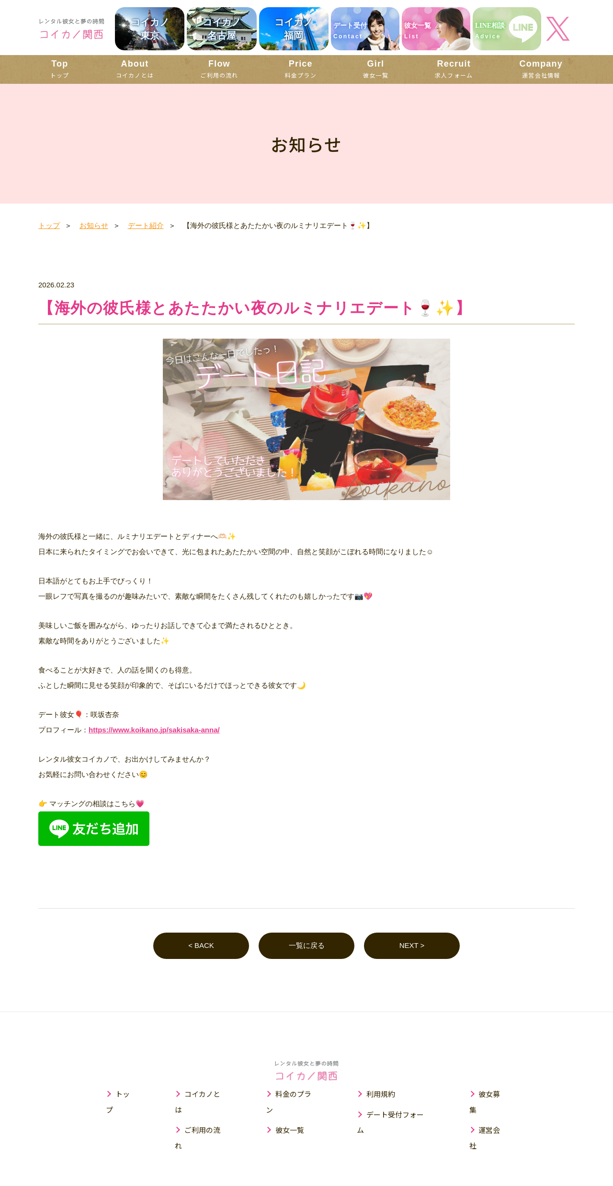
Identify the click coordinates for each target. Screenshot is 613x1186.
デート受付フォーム (398, 1114)
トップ (59, 68)
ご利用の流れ (219, 68)
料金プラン (301, 68)
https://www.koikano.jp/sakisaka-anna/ (154, 730)
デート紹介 (146, 225)
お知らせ (93, 225)
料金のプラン (296, 1094)
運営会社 (493, 1114)
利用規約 (380, 1094)
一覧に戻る (307, 946)
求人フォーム (454, 68)
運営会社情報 (541, 68)
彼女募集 (493, 1094)
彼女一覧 (375, 68)
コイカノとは (135, 68)
